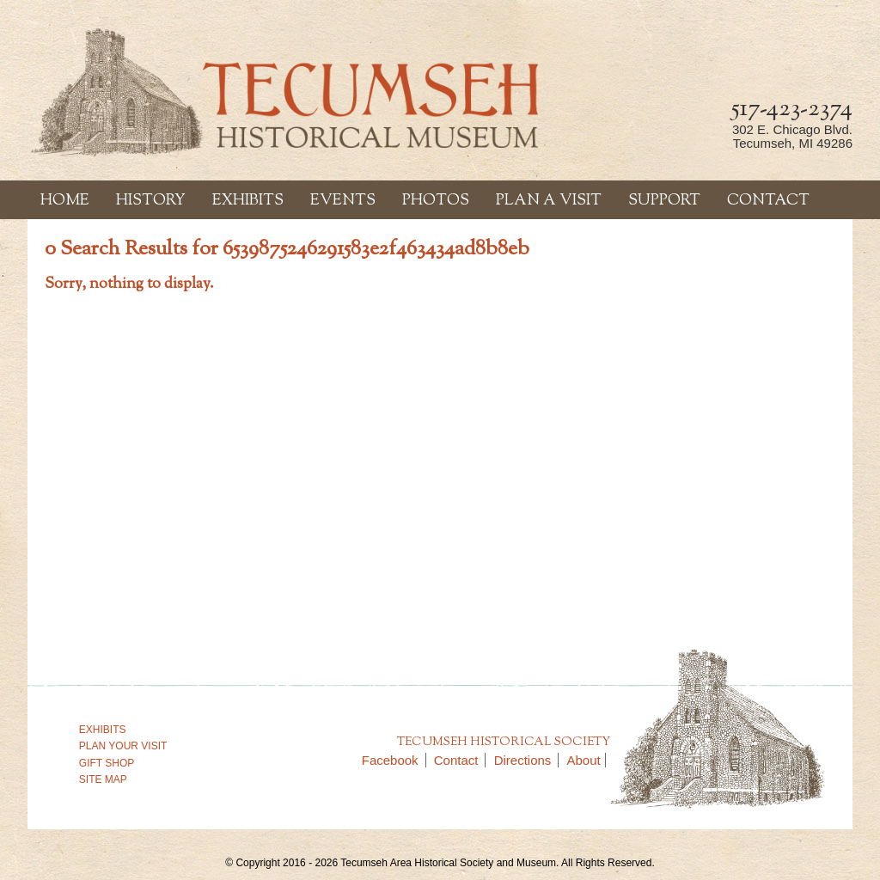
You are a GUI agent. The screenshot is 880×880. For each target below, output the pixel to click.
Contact (768, 201)
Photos (435, 201)
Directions (526, 760)
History (151, 201)
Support (664, 201)
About (584, 760)
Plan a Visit (549, 201)
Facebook (394, 760)
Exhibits (248, 201)
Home (64, 201)
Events (343, 201)
